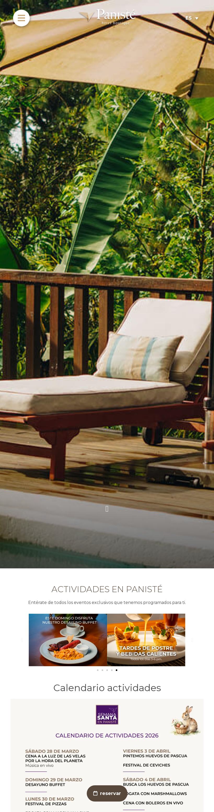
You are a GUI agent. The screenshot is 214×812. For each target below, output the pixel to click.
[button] (22, 640)
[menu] (21, 18)
